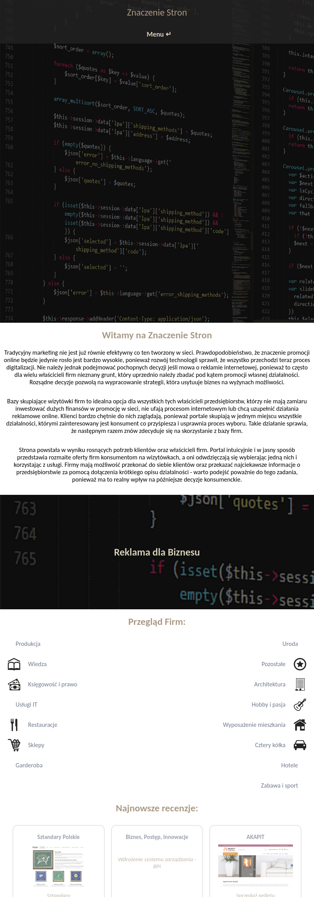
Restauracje (42, 724)
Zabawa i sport (279, 785)
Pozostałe (274, 664)
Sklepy (36, 745)
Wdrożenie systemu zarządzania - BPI (157, 863)
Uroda (290, 643)
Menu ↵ (158, 34)
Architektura (270, 684)
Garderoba (29, 765)
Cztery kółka (270, 745)
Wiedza (37, 664)
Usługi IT (26, 704)
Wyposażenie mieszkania (254, 724)
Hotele (289, 765)
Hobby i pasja (269, 704)
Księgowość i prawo (52, 684)
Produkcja (28, 643)
